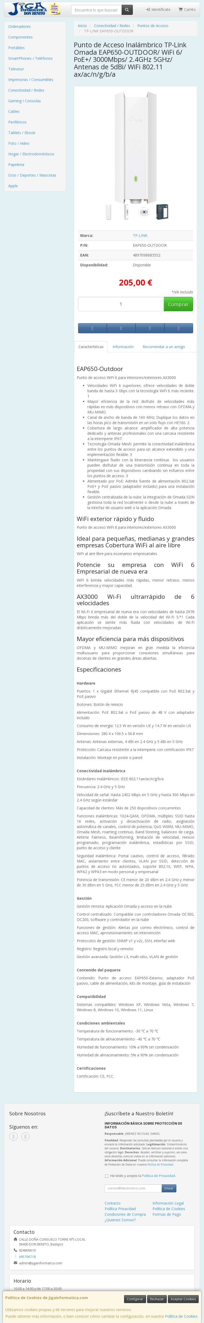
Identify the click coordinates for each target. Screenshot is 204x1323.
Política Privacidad (120, 1208)
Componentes (20, 37)
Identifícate (158, 9)
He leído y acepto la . (143, 1175)
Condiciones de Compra (125, 1214)
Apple (13, 185)
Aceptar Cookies (183, 1299)
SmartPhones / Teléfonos (30, 58)
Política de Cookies (181, 1316)
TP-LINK (140, 235)
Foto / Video (18, 143)
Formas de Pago (166, 1214)
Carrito (187, 9)
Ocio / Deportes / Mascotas (32, 175)
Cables (14, 111)
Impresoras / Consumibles (30, 79)
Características (91, 346)
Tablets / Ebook (21, 132)
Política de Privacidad (160, 1164)
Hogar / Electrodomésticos (31, 153)
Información (123, 346)
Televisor (16, 68)
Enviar (168, 1188)
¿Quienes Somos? (120, 1219)
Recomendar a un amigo (164, 346)
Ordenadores (19, 26)
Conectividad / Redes (26, 90)
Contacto (113, 1203)
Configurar (135, 1299)
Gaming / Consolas (24, 100)
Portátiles (16, 47)
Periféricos (17, 122)
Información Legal (168, 1203)
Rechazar (157, 1299)
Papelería (16, 164)
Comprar (178, 304)
